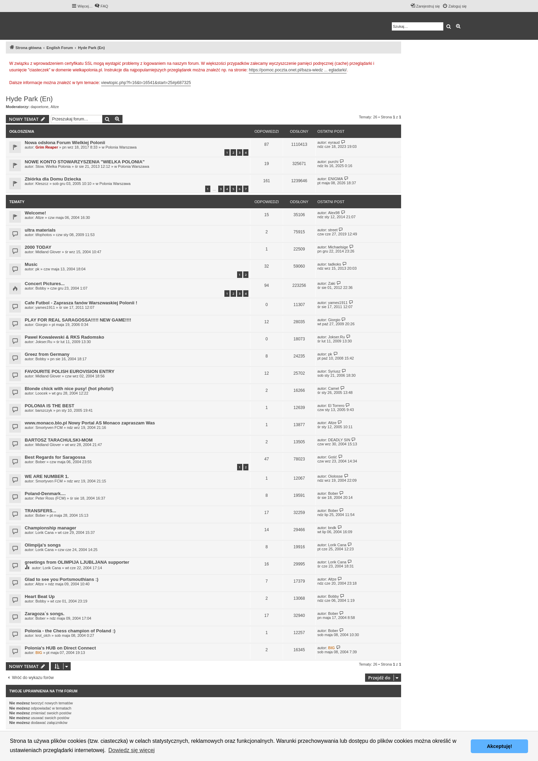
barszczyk (43, 410)
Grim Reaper (46, 147)
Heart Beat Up (40, 596)
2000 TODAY (38, 247)
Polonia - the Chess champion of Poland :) (70, 630)
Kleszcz (41, 184)
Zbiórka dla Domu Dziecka (53, 179)
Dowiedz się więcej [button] (131, 750)
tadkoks (334, 264)
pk (37, 269)
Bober (40, 462)
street (333, 230)
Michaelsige (338, 247)
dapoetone (39, 107)
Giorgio (41, 325)
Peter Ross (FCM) (50, 498)
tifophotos (43, 235)
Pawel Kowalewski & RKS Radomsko (64, 337)
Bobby (40, 288)
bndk (332, 528)
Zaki (331, 283)
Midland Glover (48, 252)
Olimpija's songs (43, 545)
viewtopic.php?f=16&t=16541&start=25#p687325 (146, 82)
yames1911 (45, 307)
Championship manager (50, 527)
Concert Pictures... (45, 283)
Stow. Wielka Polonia (53, 166)
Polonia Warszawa (121, 147)
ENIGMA (335, 179)
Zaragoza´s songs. (45, 613)
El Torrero (336, 405)
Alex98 (334, 213)
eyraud (334, 142)
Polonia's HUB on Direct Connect (60, 648)
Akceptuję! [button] (499, 746)
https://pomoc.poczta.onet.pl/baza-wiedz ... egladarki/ (298, 70)
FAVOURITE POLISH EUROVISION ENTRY (70, 371)
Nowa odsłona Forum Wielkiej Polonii (65, 142)
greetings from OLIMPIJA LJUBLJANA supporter (77, 562)
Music (31, 264)
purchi (333, 162)
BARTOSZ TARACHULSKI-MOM (59, 440)
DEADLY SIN (339, 440)
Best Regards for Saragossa (55, 457)
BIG (38, 653)
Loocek (41, 393)
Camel (333, 388)
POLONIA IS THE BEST (49, 405)
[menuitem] (101, 6)
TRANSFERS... (40, 510)
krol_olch (42, 635)
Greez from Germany (47, 354)
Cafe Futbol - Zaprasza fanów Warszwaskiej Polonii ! (81, 302)
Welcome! (35, 212)
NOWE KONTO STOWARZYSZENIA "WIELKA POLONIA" (85, 161)
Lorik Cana (44, 532)
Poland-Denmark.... (45, 493)
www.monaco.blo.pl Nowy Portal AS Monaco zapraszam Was (90, 422)
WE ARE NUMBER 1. (47, 476)
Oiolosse (335, 476)
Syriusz (334, 371)
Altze (54, 107)
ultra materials (40, 230)
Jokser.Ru (43, 342)
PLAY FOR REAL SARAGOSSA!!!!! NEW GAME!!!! (78, 320)
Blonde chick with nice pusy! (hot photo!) (69, 388)
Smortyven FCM (48, 427)
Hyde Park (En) (29, 99)
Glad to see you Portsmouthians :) (61, 579)
